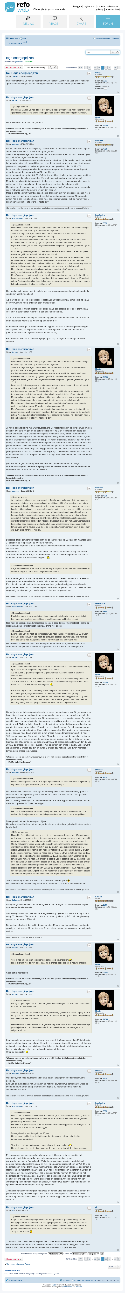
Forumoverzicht (15, 1280)
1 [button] (89, 68)
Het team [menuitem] (66, 1280)
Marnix (98, 117)
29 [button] (115, 68)
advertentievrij (113, 9)
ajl (96, 1207)
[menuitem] (25, 42)
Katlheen (98, 897)
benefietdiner (100, 215)
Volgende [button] (118, 67)
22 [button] (95, 68)
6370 (105, 1215)
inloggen (77, 6)
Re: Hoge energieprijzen (22, 73)
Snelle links (13, 38)
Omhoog (118, 92)
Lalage (98, 73)
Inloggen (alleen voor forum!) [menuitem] (107, 38)
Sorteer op (75, 1254)
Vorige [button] (86, 67)
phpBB (54, 1285)
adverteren (112, 6)
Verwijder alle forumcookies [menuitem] (85, 1280)
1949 (105, 905)
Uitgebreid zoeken (117, 52)
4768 (105, 149)
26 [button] (110, 68)
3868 (105, 223)
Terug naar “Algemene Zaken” (18, 1264)
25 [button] (106, 68)
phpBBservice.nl (68, 1287)
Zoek (112, 52)
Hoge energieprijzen (19, 58)
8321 (105, 81)
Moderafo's (29, 62)
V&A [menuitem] (24, 38)
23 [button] (99, 68)
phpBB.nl (79, 1287)
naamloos (99, 141)
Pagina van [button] (80, 67)
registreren (89, 6)
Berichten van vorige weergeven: (41, 1254)
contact (101, 6)
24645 (105, 125)
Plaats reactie (12, 67)
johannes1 (19, 62)
